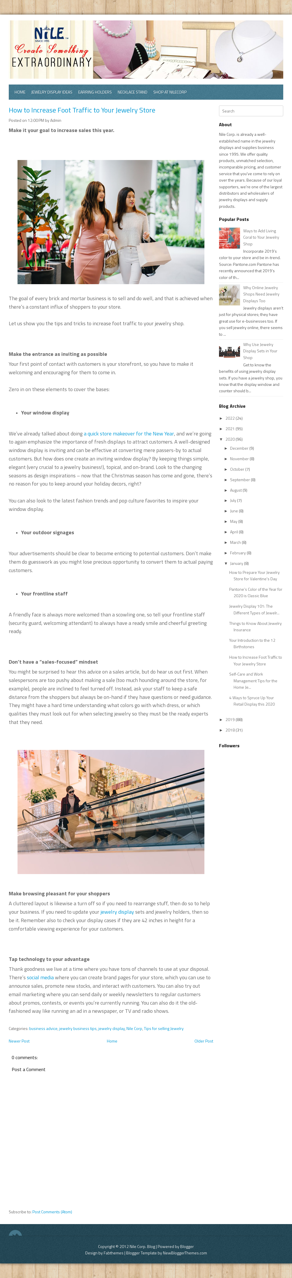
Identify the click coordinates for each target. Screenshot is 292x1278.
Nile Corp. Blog (143, 1246)
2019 (230, 719)
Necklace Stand (132, 92)
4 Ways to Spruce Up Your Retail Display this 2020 (252, 701)
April (234, 532)
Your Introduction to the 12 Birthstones (252, 643)
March (236, 542)
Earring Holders (95, 92)
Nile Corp (134, 1028)
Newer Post (19, 1041)
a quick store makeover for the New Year (129, 433)
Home (20, 92)
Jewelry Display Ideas (51, 92)
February (238, 553)
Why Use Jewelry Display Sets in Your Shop (260, 351)
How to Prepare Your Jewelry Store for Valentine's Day (254, 575)
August (236, 490)
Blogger (187, 1246)
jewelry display (117, 912)
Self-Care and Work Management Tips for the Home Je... (253, 680)
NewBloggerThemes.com (185, 1253)
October (237, 469)
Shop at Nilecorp (170, 92)
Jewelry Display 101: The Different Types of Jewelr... (254, 609)
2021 (230, 429)
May (234, 521)
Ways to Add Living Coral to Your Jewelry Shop (261, 237)
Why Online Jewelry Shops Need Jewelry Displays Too (261, 294)
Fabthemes (114, 1253)
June (234, 511)
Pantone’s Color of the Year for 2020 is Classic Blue (255, 592)
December (239, 448)
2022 (230, 418)
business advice (43, 1028)
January (237, 563)
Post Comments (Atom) (52, 1212)
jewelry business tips (78, 1028)
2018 (230, 730)
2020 (230, 439)
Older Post (203, 1041)
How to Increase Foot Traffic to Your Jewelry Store (82, 110)
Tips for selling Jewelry (164, 1028)
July (233, 500)
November (240, 459)
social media (40, 977)
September (240, 480)
